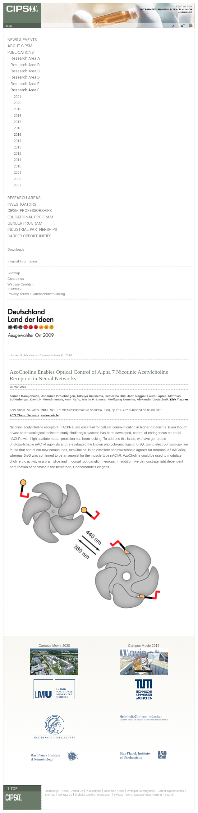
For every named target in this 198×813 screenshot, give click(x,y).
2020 (17, 103)
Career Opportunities (29, 236)
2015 (17, 135)
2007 (17, 185)
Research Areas (23, 197)
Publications (20, 52)
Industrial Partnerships (32, 229)
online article (49, 415)
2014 (17, 141)
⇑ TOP (12, 788)
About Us (77, 790)
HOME (8, 26)
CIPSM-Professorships (29, 210)
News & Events (22, 39)
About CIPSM (19, 45)
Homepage (52, 790)
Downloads (15, 249)
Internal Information (22, 261)
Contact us (15, 279)
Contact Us (65, 794)
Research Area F (25, 90)
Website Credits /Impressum (20, 286)
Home (14, 355)
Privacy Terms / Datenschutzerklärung (36, 294)
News (65, 790)
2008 (17, 179)
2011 (17, 160)
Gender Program (24, 223)
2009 (17, 173)
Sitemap (13, 273)
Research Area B (25, 65)
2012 (17, 154)
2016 (17, 128)
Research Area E (25, 84)
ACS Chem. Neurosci (24, 415)
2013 (17, 147)
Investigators (21, 204)
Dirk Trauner (179, 399)
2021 (17, 97)
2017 (17, 122)
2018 (17, 116)
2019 (17, 109)
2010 (17, 166)
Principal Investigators (140, 790)
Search (168, 794)
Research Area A (25, 58)
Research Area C (25, 71)
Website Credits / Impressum (93, 794)
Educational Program (30, 217)
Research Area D (25, 77)
